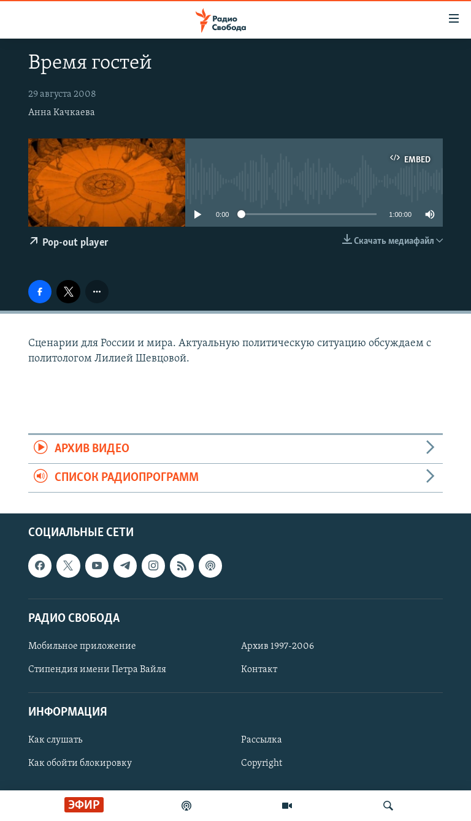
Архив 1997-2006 (277, 646)
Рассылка (261, 741)
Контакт (259, 670)
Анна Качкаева (61, 113)
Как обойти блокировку (80, 764)
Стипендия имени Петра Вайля (97, 670)
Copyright (261, 764)
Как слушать (55, 741)
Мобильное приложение (82, 646)
